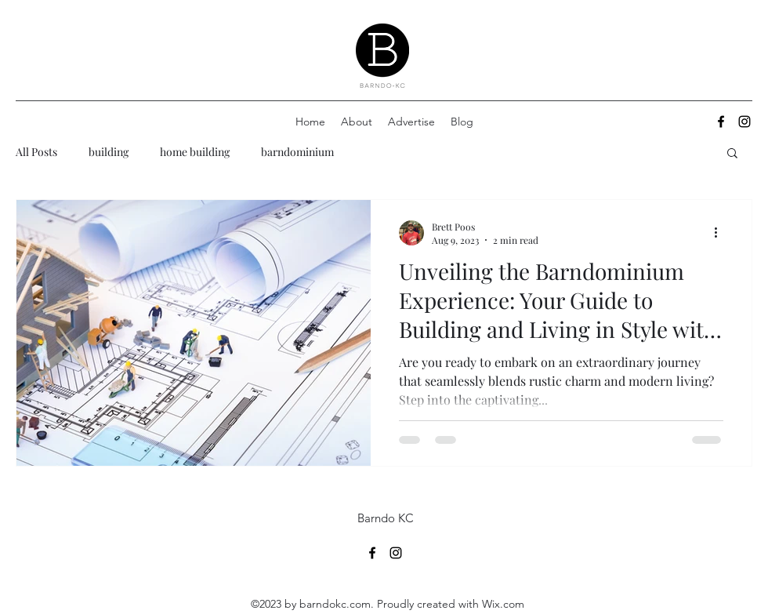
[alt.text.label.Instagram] (744, 121)
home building (195, 151)
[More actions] (721, 232)
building (109, 151)
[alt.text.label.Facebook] (721, 121)
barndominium (297, 151)
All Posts (36, 151)
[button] (732, 154)
